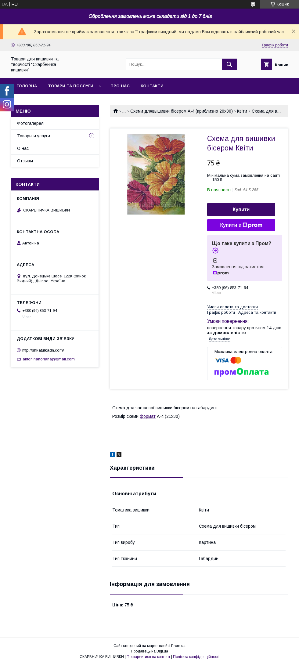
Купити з (241, 225)
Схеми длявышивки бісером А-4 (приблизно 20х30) (181, 111)
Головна (26, 86)
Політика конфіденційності (196, 657)
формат (148, 416)
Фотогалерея (30, 123)
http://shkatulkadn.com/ (43, 350)
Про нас (120, 86)
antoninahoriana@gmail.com (49, 359)
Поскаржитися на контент (148, 657)
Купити (241, 209)
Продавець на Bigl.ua (149, 651)
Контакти (152, 86)
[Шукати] (229, 64)
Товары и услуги (33, 135)
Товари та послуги (70, 86)
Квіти (242, 111)
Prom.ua (178, 646)
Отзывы (25, 160)
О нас (23, 148)
